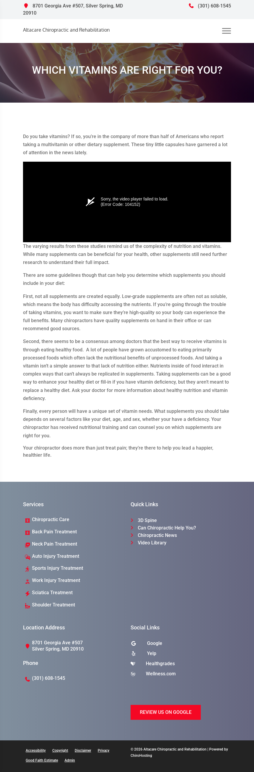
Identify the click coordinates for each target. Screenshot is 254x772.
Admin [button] (70, 760)
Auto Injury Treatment (55, 556)
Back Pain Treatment (54, 532)
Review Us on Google (166, 712)
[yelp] (181, 655)
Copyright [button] (60, 750)
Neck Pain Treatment (54, 544)
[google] (181, 645)
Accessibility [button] (36, 750)
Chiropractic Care (50, 519)
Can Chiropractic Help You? (167, 528)
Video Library (152, 543)
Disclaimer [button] (83, 750)
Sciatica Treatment (52, 592)
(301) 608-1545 (209, 6)
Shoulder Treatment (53, 605)
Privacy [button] (103, 750)
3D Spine (147, 520)
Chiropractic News (157, 535)
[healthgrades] (181, 665)
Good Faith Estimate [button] (42, 760)
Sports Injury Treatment (57, 568)
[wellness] (181, 675)
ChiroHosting (141, 756)
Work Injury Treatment (56, 580)
